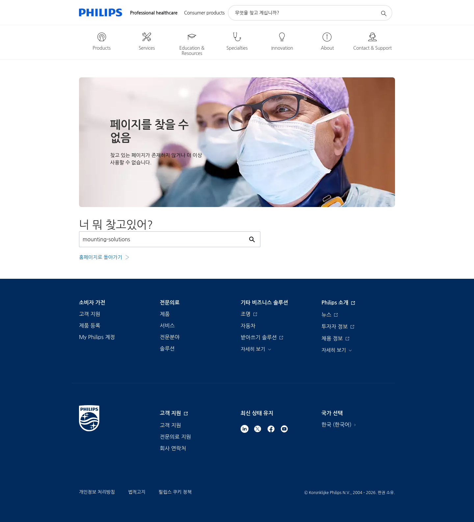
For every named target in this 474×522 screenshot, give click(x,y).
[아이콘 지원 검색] (383, 13)
